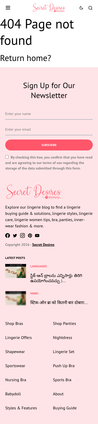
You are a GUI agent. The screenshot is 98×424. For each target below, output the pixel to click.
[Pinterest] (30, 235)
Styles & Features (21, 407)
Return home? (25, 57)
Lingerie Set (63, 351)
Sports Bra (62, 379)
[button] (8, 8)
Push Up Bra (64, 365)
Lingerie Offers (18, 337)
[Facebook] (7, 235)
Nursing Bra (15, 379)
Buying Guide (65, 407)
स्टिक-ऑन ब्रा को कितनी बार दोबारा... (58, 302)
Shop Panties (64, 323)
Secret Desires (43, 244)
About (58, 393)
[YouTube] (37, 235)
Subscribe (48, 145)
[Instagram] (22, 235)
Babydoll (13, 393)
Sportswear (15, 365)
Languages (38, 266)
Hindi (34, 293)
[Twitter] (15, 235)
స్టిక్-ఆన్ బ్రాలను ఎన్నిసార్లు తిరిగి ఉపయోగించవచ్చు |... (56, 278)
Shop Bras (14, 323)
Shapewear (15, 351)
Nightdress (62, 337)
